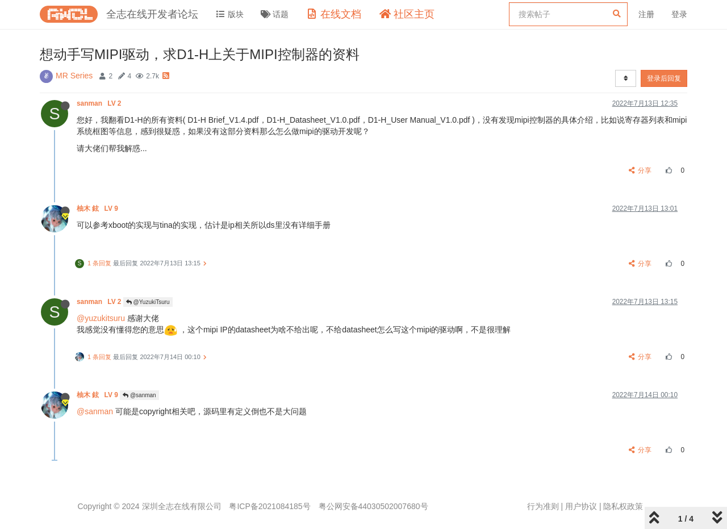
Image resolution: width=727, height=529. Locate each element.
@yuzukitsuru (101, 318)
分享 (640, 170)
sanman (100, 103)
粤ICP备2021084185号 (269, 506)
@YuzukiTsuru (148, 302)
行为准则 (543, 506)
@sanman (139, 395)
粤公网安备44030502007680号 (373, 506)
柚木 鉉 (98, 209)
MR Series (74, 75)
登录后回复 (664, 78)
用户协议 (581, 506)
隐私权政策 (623, 506)
